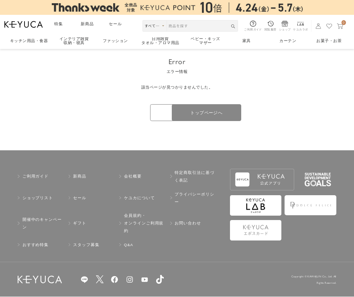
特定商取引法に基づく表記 (194, 177)
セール (115, 24)
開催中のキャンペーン (42, 224)
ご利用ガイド (35, 177)
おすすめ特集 (35, 245)
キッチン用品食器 (29, 40)
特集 (58, 24)
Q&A (128, 245)
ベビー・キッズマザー (205, 41)
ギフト (79, 224)
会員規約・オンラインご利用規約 (144, 224)
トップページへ (218, 112)
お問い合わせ (188, 224)
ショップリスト (37, 198)
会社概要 (133, 177)
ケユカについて (139, 198)
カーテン (287, 40)
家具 (246, 40)
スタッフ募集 (86, 245)
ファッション (115, 40)
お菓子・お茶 (329, 40)
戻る (136, 113)
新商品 (87, 24)
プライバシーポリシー (194, 198)
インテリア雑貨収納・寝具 (74, 41)
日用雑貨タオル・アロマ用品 (160, 41)
